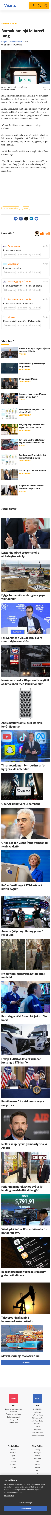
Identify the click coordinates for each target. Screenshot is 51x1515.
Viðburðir (37, 1459)
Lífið (13, 1459)
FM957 (37, 1467)
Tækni (26, 208)
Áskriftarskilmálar (38, 1421)
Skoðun (13, 1461)
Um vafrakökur (38, 1433)
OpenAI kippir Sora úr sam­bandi (21, 804)
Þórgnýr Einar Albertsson (11, 42)
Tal (37, 1473)
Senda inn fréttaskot (37, 1436)
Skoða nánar (9, 1495)
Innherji (37, 1450)
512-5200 (39, 1409)
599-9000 (15, 1423)
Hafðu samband (37, 1415)
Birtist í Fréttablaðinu (11, 208)
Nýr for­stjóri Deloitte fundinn (32, 471)
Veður (38, 1461)
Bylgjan (37, 1464)
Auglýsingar (37, 1412)
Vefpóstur (37, 1430)
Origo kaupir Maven (28, 379)
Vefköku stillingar (25, 1503)
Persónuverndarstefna (13, 1414)
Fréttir (13, 1450)
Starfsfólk (37, 1424)
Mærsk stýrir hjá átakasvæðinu (20, 1356)
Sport (13, 1456)
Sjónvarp (13, 1464)
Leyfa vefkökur (26, 1509)
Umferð (37, 1427)
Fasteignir (37, 1453)
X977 (37, 1470)
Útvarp (13, 1467)
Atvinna (37, 1456)
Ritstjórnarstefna (37, 1418)
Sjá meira (26, 1363)
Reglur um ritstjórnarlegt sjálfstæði (13, 1410)
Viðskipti (13, 1453)
